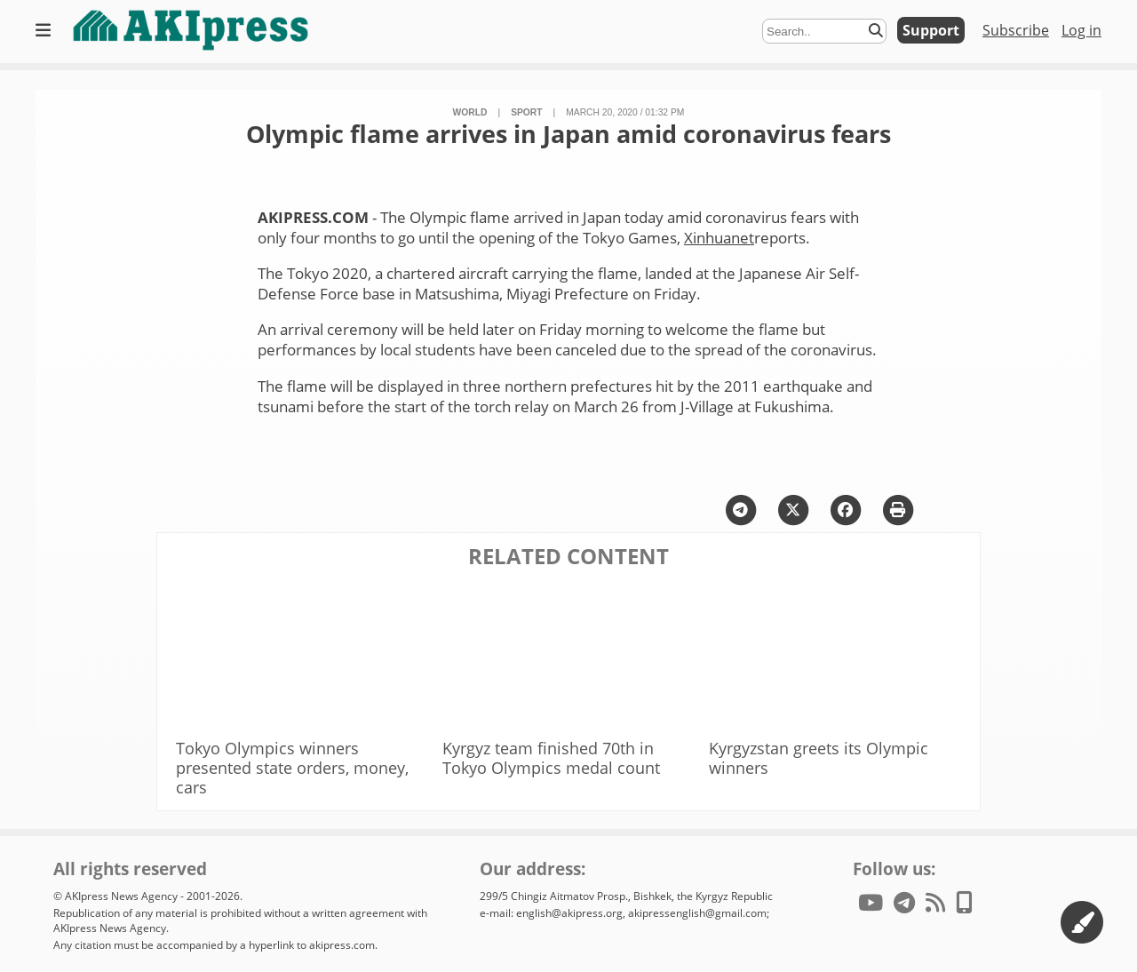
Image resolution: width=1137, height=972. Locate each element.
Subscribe (1015, 30)
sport (526, 112)
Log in (1081, 30)
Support (930, 30)
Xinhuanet (719, 237)
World (470, 112)
